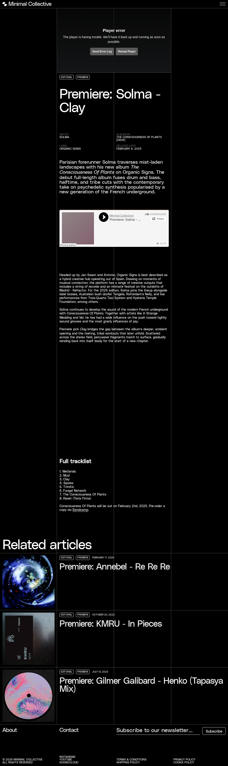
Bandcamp (80, 510)
